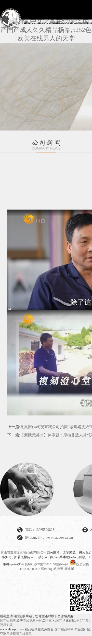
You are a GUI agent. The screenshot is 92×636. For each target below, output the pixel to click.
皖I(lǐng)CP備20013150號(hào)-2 (47, 564)
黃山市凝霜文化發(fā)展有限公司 (24, 552)
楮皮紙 (69, 569)
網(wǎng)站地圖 (52, 569)
